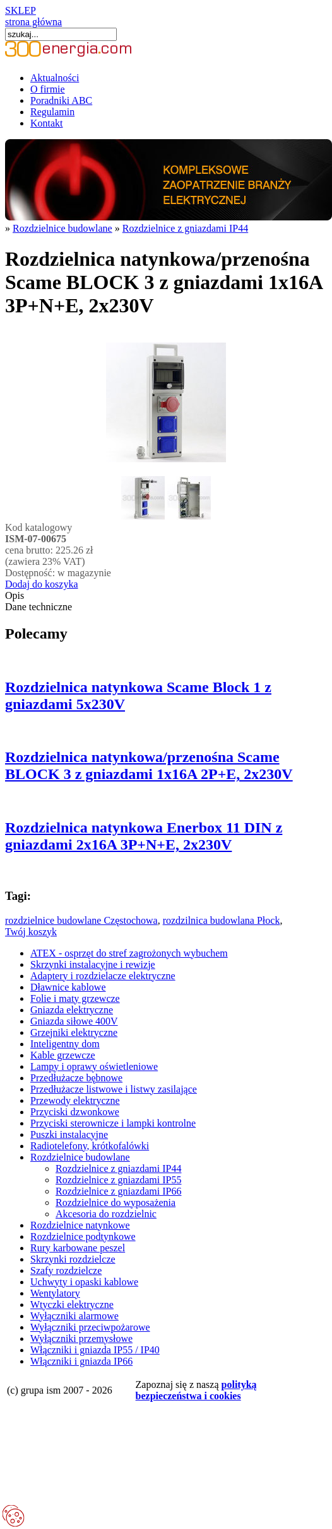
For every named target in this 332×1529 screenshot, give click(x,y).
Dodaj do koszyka (41, 584)
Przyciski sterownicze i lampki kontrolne (113, 1123)
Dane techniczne (38, 606)
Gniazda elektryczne (71, 1009)
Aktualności (54, 77)
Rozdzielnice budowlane (62, 228)
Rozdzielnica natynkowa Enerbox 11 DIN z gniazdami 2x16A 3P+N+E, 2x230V (143, 836)
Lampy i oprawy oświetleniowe (94, 1066)
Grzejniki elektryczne (73, 1032)
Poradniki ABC (61, 100)
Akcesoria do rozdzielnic (106, 1213)
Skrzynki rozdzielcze (73, 1259)
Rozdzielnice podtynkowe (83, 1236)
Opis (14, 595)
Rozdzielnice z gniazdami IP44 (185, 228)
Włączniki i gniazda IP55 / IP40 (95, 1349)
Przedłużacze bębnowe (76, 1077)
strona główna (33, 21)
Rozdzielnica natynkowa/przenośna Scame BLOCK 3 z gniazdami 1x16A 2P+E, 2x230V (149, 765)
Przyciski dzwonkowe (74, 1111)
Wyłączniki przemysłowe (81, 1338)
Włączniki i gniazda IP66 (81, 1361)
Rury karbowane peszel (77, 1247)
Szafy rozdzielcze (66, 1270)
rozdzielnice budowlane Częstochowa (81, 920)
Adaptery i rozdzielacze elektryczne (102, 975)
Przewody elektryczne (75, 1100)
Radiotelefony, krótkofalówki (89, 1145)
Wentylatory (55, 1293)
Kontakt (46, 123)
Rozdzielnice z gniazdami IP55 (118, 1179)
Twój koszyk (31, 931)
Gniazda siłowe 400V (74, 1021)
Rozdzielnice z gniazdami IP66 (118, 1191)
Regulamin (52, 111)
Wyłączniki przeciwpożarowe (90, 1327)
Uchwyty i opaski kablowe (84, 1281)
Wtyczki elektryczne (72, 1304)
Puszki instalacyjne (69, 1134)
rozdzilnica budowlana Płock (221, 920)
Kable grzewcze (62, 1055)
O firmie (47, 89)
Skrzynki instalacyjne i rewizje (92, 964)
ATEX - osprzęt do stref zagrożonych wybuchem (129, 953)
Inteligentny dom (65, 1043)
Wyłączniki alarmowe (74, 1315)
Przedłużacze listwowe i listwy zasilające (113, 1089)
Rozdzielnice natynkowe (80, 1225)
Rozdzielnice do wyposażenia (115, 1202)
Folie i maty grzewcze (75, 998)
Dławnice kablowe (68, 987)
